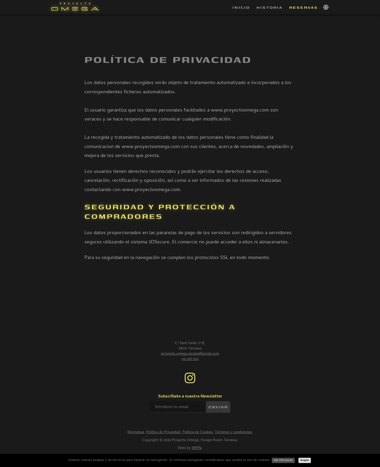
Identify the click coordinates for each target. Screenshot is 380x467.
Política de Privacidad (163, 432)
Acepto (304, 460)
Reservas (303, 7)
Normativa (135, 432)
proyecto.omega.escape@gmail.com (190, 354)
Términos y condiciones (233, 432)
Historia (269, 7)
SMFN (196, 448)
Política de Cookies (197, 432)
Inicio (241, 7)
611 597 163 (190, 359)
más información (283, 460)
